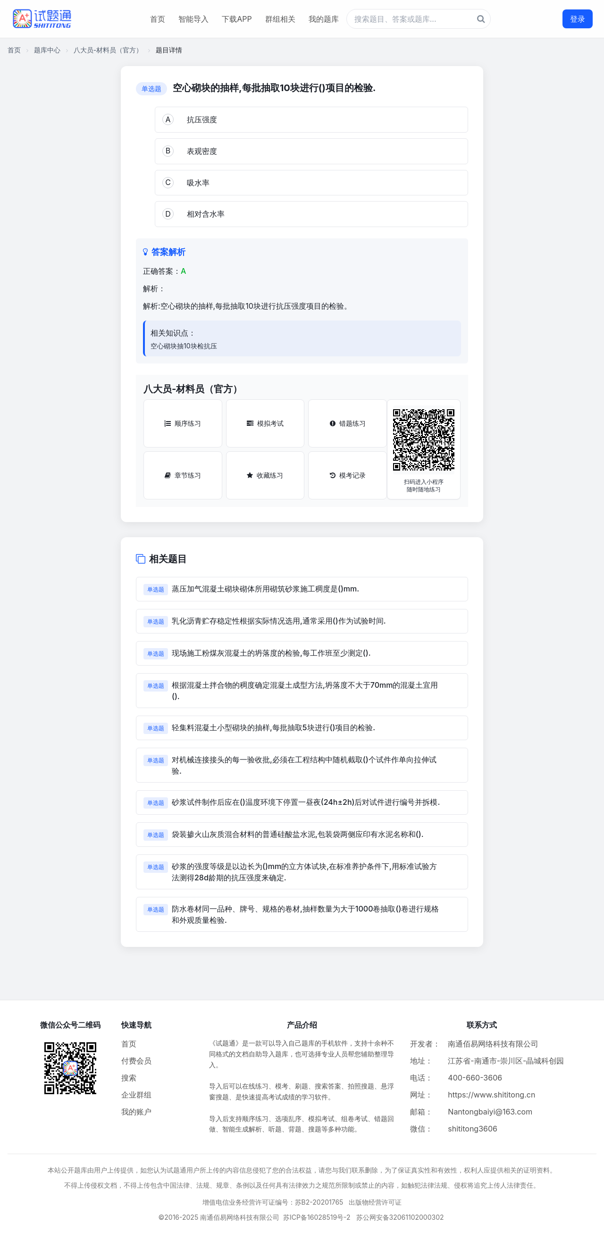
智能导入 (193, 19)
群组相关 (280, 19)
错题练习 (348, 423)
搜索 (128, 1077)
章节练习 (183, 475)
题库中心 (47, 50)
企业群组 (136, 1094)
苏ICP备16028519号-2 (317, 1217)
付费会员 (136, 1060)
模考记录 (348, 475)
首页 (157, 19)
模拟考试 (265, 423)
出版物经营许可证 (375, 1202)
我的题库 (324, 19)
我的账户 (136, 1111)
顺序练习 (182, 423)
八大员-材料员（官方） (108, 50)
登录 (577, 19)
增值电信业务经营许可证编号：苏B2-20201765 (273, 1202)
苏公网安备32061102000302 (400, 1217)
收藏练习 (265, 475)
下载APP (237, 19)
